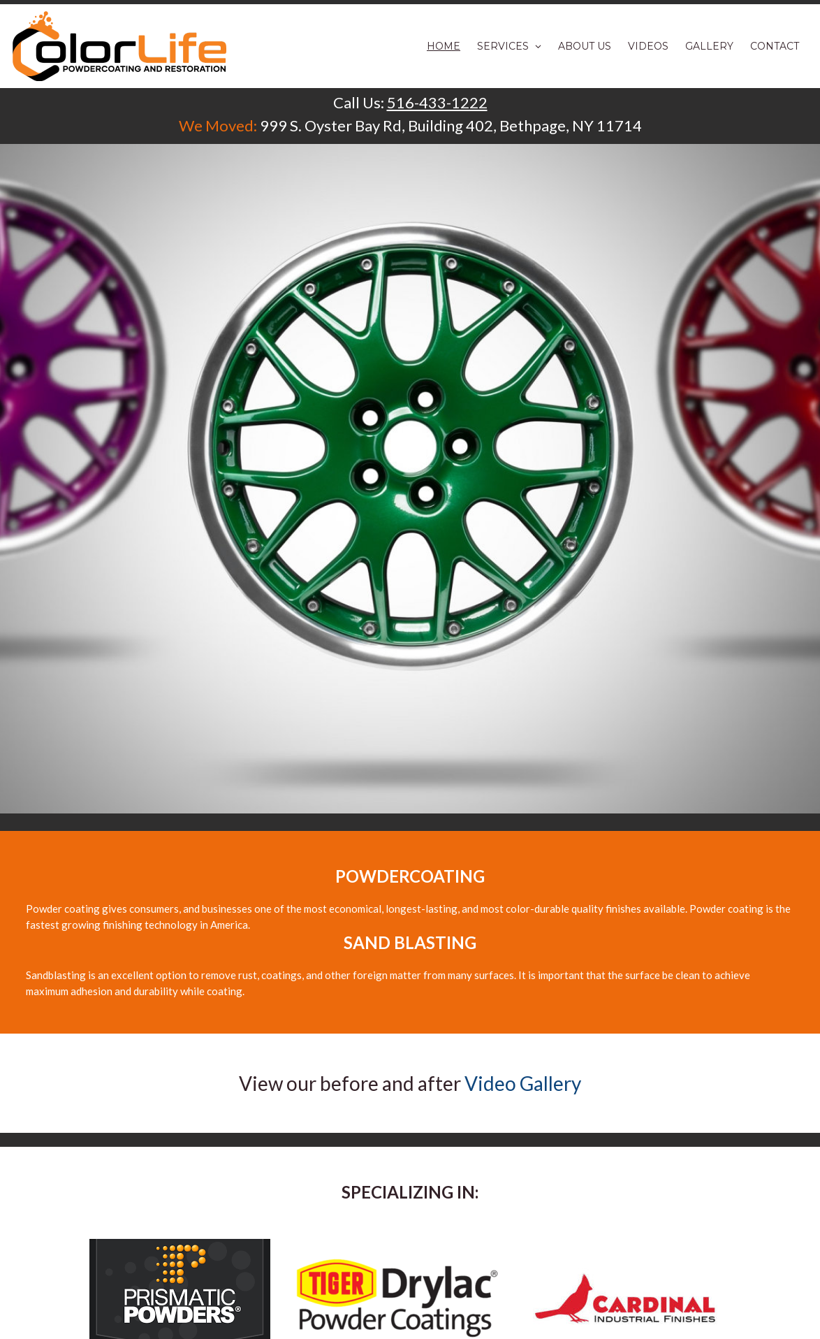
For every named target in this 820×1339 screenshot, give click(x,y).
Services (509, 46)
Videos (648, 46)
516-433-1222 (437, 102)
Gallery (709, 46)
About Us (584, 46)
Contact (774, 46)
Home (443, 46)
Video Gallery (522, 1083)
